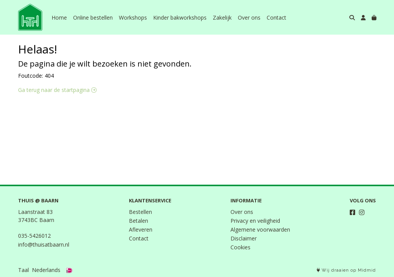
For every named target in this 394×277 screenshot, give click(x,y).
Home (59, 17)
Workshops (133, 17)
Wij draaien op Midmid (346, 270)
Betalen (138, 220)
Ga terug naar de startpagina (57, 89)
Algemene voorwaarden (260, 229)
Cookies (240, 247)
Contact (276, 17)
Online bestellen (93, 17)
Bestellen (140, 211)
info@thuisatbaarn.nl (43, 244)
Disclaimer (243, 238)
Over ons (249, 17)
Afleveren (140, 229)
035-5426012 (34, 235)
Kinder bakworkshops (180, 17)
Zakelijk (222, 17)
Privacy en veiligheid (255, 220)
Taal (23, 270)
